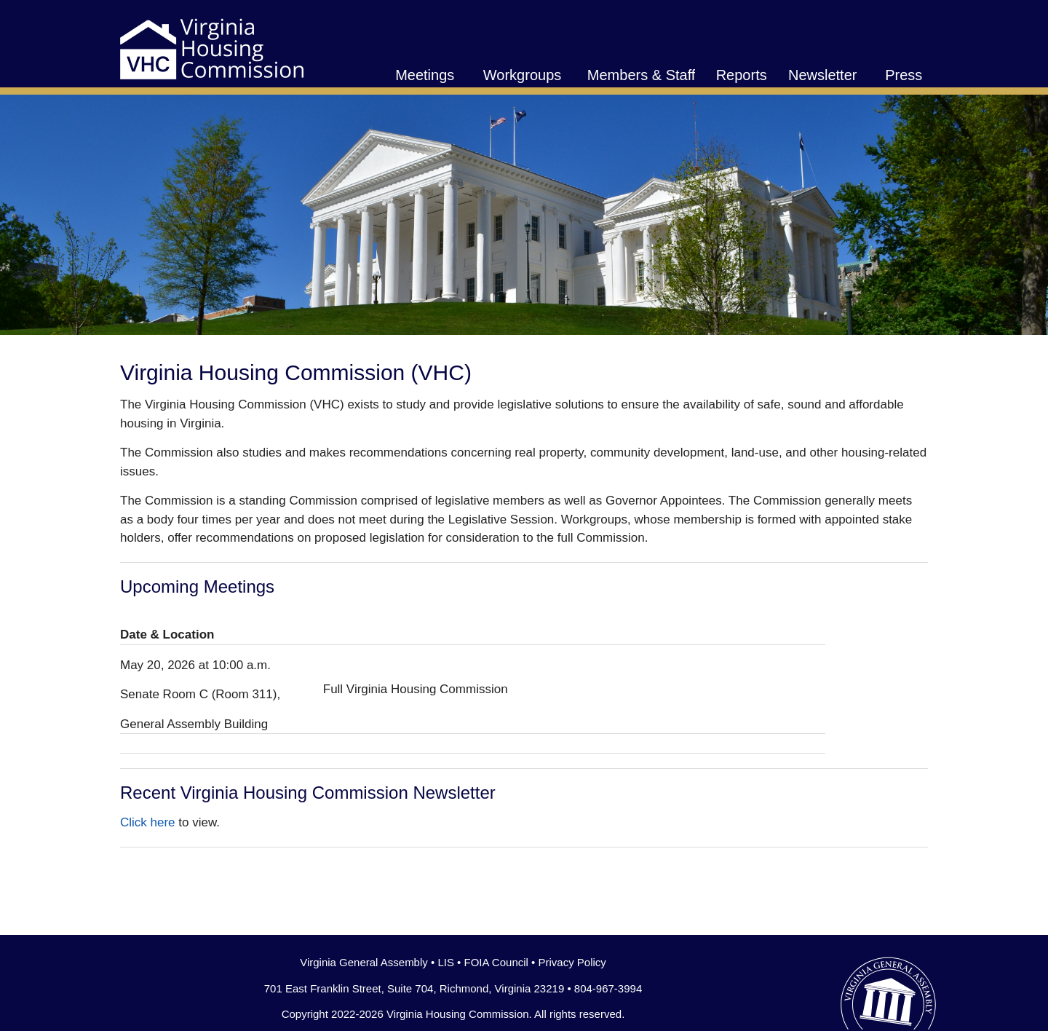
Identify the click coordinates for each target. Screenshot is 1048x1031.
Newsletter (822, 75)
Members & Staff (641, 75)
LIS (445, 962)
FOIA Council (496, 962)
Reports (741, 75)
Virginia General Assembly (364, 962)
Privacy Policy (572, 962)
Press (903, 75)
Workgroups (522, 75)
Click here (147, 822)
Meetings (424, 75)
